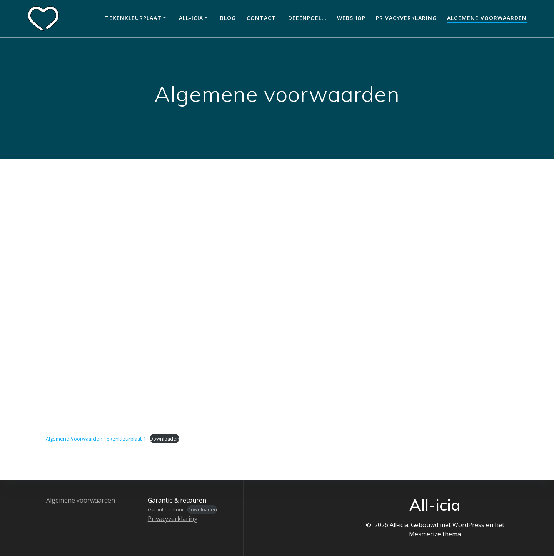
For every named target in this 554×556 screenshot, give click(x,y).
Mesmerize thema (435, 534)
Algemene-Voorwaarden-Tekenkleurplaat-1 (96, 438)
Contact (261, 18)
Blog (228, 18)
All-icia (191, 18)
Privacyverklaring (406, 18)
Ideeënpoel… (306, 18)
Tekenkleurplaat (133, 18)
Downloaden (164, 438)
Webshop (351, 18)
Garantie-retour (166, 509)
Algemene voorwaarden (487, 18)
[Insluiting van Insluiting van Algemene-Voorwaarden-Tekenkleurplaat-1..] (277, 310)
